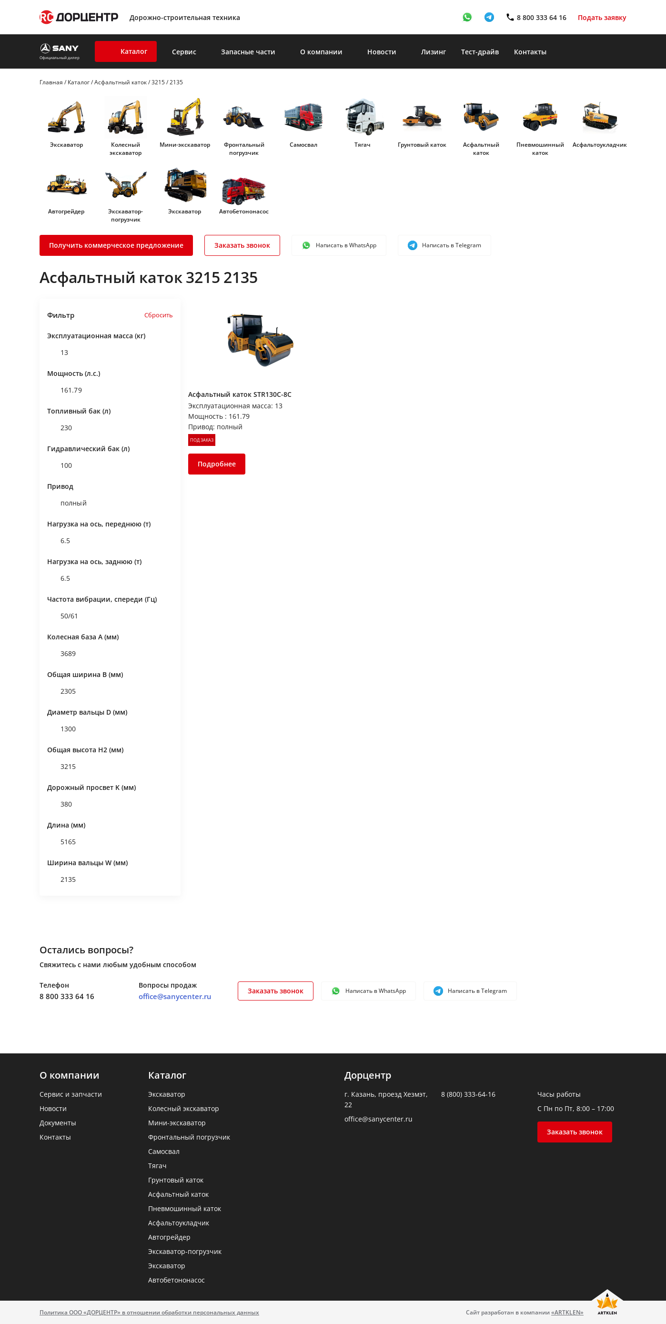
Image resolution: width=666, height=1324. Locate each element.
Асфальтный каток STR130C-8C (240, 394)
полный (67, 503)
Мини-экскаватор (185, 145)
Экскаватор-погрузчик (125, 215)
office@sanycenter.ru (175, 996)
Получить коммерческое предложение (116, 245)
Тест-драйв (480, 51)
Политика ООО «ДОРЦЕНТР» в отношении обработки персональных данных (149, 1312)
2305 (61, 691)
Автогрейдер (66, 211)
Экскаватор (66, 145)
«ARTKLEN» (567, 1312)
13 (57, 352)
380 (59, 804)
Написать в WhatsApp (339, 245)
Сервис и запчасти (71, 1094)
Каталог (134, 51)
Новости (381, 51)
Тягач (362, 145)
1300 (61, 729)
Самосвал (303, 145)
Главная (51, 82)
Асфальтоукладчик (599, 145)
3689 (61, 653)
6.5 (58, 541)
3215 (158, 82)
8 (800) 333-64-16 (468, 1094)
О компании (321, 51)
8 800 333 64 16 (67, 996)
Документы (58, 1122)
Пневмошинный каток (540, 149)
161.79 (64, 390)
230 (59, 428)
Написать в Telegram (444, 245)
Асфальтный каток (120, 82)
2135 (61, 879)
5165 (61, 842)
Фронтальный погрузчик (244, 149)
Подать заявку (602, 17)
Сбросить (158, 315)
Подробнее (217, 463)
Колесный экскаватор (125, 149)
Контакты (530, 51)
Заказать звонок (242, 245)
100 (59, 465)
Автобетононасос (244, 211)
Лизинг (433, 51)
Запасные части (248, 51)
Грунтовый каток (422, 145)
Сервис (184, 51)
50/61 (63, 616)
